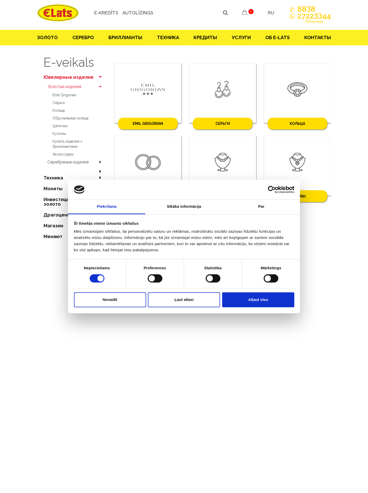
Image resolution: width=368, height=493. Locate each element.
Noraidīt (110, 300)
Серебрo (83, 37)
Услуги (241, 37)
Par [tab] (261, 206)
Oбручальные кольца (70, 118)
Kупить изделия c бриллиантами (67, 144)
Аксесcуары (63, 154)
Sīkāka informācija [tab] (184, 206)
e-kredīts (106, 12)
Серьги (59, 103)
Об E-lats (277, 37)
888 (306, 9)
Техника (168, 37)
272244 (314, 19)
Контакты (317, 37)
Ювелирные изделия (74, 77)
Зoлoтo (47, 37)
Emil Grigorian (64, 95)
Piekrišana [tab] (106, 206)
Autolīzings (137, 12)
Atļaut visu (258, 300)
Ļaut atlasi (184, 300)
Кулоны (59, 134)
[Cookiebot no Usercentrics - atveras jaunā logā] (271, 189)
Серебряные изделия (75, 162)
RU (271, 12)
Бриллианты (125, 37)
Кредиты (205, 37)
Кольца (59, 110)
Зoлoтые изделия (75, 87)
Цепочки (60, 126)
